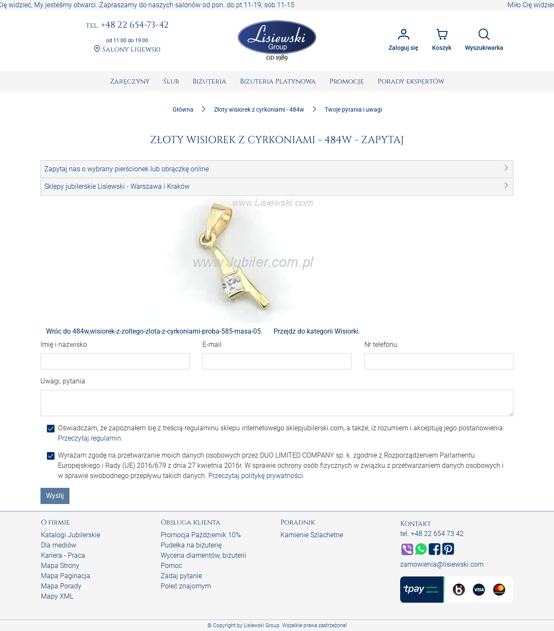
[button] (277, 169)
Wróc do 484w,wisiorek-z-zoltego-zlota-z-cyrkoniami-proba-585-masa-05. (154, 331)
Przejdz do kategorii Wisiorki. (317, 331)
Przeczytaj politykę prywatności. (256, 476)
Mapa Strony (60, 566)
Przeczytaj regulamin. (90, 438)
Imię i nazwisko (63, 344)
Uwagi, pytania (62, 381)
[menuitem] (129, 81)
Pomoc (171, 566)
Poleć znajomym (186, 586)
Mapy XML (57, 596)
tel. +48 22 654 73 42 (432, 534)
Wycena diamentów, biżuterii (203, 555)
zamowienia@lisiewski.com (442, 564)
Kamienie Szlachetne (311, 535)
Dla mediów (58, 545)
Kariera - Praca (63, 555)
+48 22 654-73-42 (127, 25)
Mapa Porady (61, 586)
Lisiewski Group (262, 625)
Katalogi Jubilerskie (70, 535)
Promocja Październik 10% (201, 535)
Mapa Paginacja (65, 576)
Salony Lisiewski (127, 49)
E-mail (212, 344)
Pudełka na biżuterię (191, 545)
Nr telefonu (380, 344)
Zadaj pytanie (181, 576)
